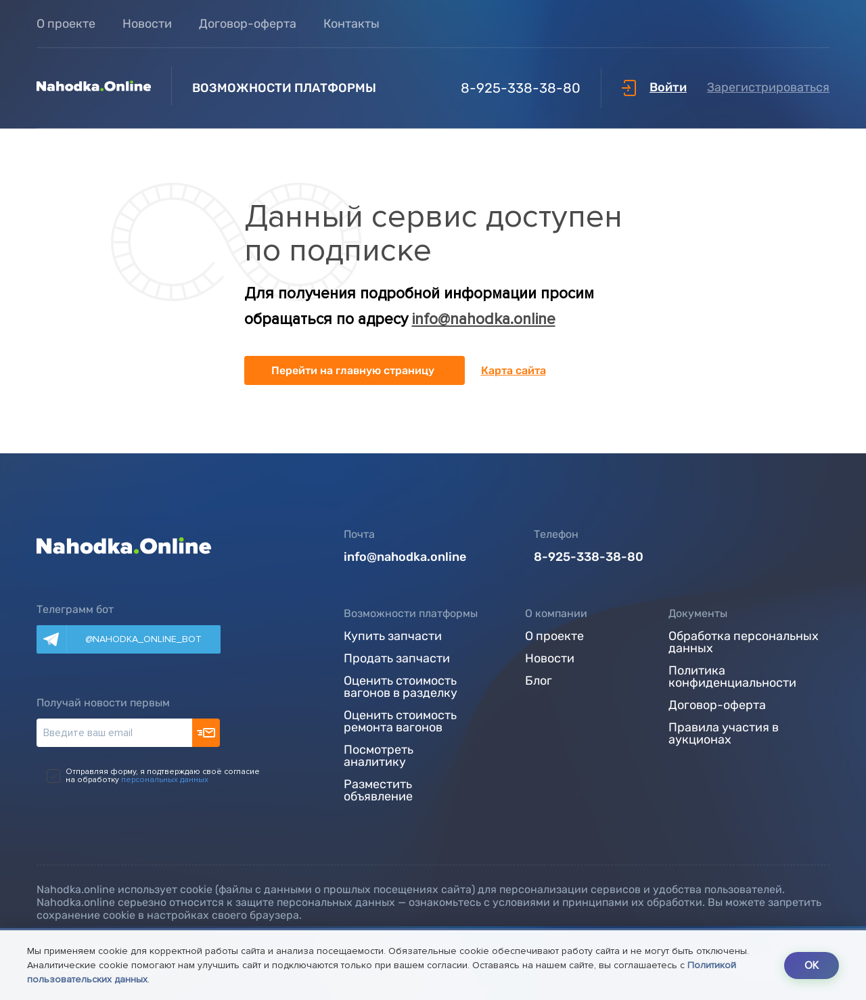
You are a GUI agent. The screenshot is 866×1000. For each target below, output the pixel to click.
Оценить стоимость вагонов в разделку (400, 687)
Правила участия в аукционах (723, 734)
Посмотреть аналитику (378, 756)
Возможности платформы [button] (284, 88)
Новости (147, 23)
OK (811, 965)
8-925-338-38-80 (494, 88)
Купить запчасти (393, 636)
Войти (654, 87)
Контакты (351, 23)
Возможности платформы (411, 613)
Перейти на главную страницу (352, 370)
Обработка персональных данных (743, 643)
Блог (538, 681)
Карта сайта (513, 370)
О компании (556, 613)
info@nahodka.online (483, 319)
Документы (697, 613)
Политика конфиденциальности (732, 677)
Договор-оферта (247, 23)
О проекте (66, 23)
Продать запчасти (397, 659)
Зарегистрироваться (768, 87)
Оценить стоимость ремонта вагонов (400, 722)
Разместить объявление (378, 791)
